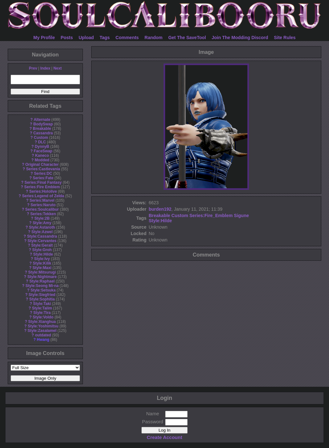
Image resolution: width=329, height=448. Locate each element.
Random (154, 37)
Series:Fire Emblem (42, 187)
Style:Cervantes (42, 241)
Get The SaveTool (187, 37)
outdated (43, 335)
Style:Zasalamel (42, 330)
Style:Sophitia (42, 299)
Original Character (42, 164)
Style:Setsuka (43, 290)
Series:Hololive (43, 191)
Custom (41, 137)
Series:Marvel (42, 200)
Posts (67, 37)
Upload (86, 37)
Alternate (42, 119)
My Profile (44, 37)
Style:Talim (42, 308)
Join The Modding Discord (240, 37)
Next (57, 68)
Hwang (43, 339)
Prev (33, 68)
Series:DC (43, 173)
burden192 (160, 209)
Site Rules (285, 37)
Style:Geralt (42, 245)
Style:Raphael (42, 281)
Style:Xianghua (42, 321)
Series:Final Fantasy (43, 182)
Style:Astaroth (42, 227)
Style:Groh (42, 250)
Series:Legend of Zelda (43, 196)
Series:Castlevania (43, 169)
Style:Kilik (42, 263)
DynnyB (42, 146)
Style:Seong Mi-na (41, 285)
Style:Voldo (43, 317)
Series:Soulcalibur (42, 209)
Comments (127, 37)
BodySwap (43, 124)
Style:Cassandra (42, 236)
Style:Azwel (42, 232)
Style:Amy (42, 223)
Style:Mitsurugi (42, 272)
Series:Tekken (43, 214)
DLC (42, 142)
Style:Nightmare (42, 277)
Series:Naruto (43, 205)
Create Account (164, 437)
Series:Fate (43, 178)
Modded (42, 160)
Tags (105, 37)
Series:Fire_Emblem (211, 215)
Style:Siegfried (42, 294)
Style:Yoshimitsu (43, 326)
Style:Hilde (43, 254)
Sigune (241, 215)
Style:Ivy (42, 259)
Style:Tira (42, 312)
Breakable (42, 128)
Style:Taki (42, 303)
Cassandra (43, 133)
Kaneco (42, 155)
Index (45, 68)
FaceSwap (43, 151)
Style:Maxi (41, 268)
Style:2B (42, 218)
